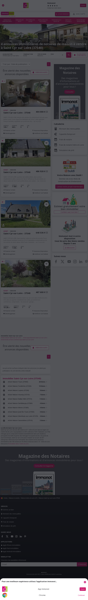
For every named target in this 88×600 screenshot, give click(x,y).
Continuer (81, 595)
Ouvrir (83, 589)
